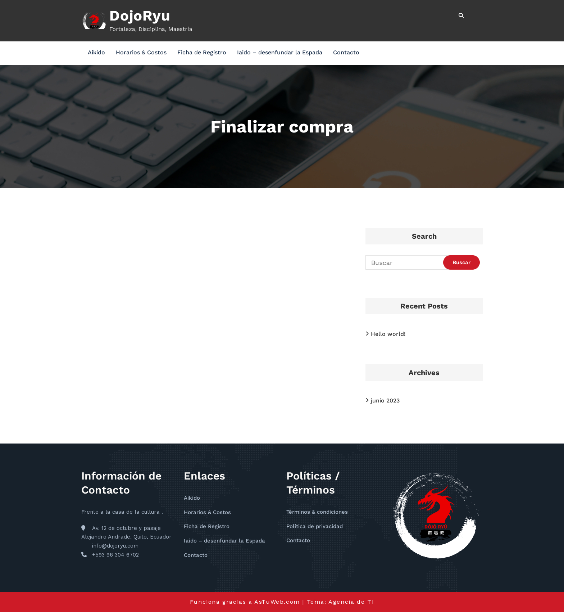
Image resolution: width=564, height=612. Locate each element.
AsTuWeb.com (277, 601)
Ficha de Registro (201, 52)
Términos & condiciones (317, 512)
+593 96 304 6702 (115, 555)
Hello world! (388, 333)
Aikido (96, 52)
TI (370, 601)
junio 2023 (385, 400)
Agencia (342, 601)
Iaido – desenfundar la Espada (279, 52)
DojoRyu (139, 15)
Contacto (346, 52)
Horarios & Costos (141, 52)
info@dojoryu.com (115, 546)
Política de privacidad (314, 526)
